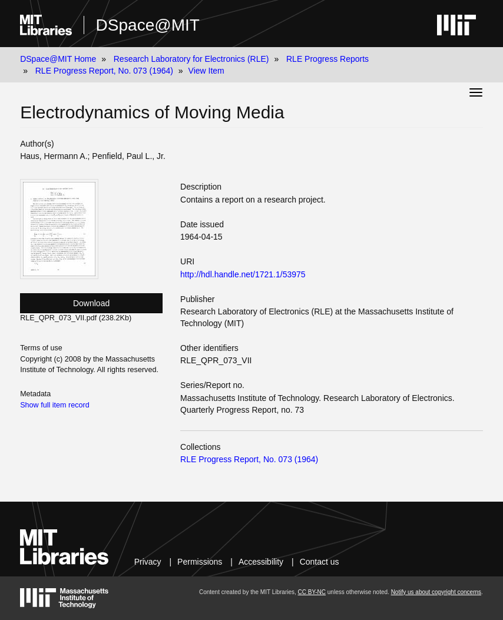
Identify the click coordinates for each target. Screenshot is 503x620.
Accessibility (261, 561)
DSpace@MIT (148, 25)
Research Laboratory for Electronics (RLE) (191, 59)
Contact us (319, 561)
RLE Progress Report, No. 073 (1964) (104, 70)
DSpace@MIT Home (58, 59)
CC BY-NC (312, 592)
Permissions (199, 561)
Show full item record (55, 405)
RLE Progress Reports (327, 59)
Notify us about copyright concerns (436, 592)
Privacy (147, 561)
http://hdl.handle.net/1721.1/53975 (243, 274)
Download (91, 303)
